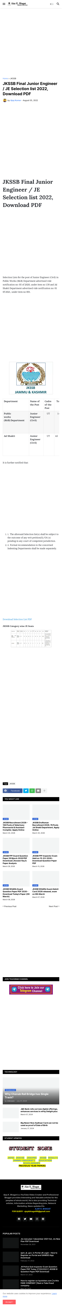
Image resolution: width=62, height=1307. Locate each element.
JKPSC (11, 1157)
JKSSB (13, 79)
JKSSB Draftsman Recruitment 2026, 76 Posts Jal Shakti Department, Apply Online (45, 826)
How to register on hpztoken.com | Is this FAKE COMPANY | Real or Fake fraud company (40, 1283)
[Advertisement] (31, 42)
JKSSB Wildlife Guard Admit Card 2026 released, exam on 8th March (45, 891)
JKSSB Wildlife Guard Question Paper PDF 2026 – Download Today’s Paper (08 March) (16, 893)
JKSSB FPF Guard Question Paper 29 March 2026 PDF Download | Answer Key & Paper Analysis (15, 859)
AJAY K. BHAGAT (43, 1209)
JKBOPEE (32, 1157)
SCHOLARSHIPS (31, 1163)
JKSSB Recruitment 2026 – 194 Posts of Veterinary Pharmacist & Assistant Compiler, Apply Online (15, 826)
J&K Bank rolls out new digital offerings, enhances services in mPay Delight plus (39, 1110)
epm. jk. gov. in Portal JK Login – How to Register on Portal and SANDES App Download (39, 1255)
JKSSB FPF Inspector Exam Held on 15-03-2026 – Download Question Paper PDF (44, 859)
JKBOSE (20, 1157)
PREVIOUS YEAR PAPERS (32, 1165)
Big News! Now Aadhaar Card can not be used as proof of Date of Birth (39, 1124)
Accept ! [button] (9, 1302)
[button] (4, 4)
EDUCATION (45, 1160)
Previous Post (10, 906)
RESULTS (53, 1157)
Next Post (53, 906)
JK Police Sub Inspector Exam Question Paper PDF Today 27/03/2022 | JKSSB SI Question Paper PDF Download (39, 1269)
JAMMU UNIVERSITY (24, 1160)
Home (5, 79)
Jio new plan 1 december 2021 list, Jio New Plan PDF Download (40, 1240)
